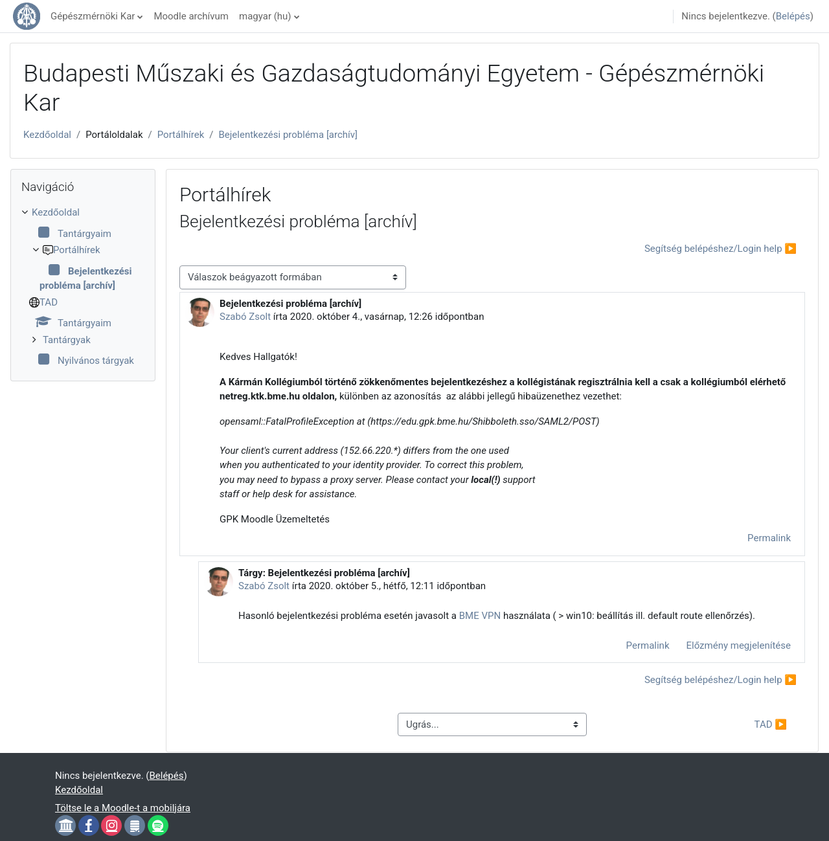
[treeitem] (82, 286)
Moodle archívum (191, 16)
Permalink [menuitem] (769, 538)
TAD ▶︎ (771, 724)
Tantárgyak (67, 340)
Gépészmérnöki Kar (93, 16)
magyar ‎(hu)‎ (265, 16)
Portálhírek (181, 134)
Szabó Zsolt (245, 316)
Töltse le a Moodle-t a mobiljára (122, 808)
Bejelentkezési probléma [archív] (288, 134)
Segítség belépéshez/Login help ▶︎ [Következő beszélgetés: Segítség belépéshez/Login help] (720, 248)
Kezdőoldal (47, 134)
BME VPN (480, 616)
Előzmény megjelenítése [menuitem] (739, 645)
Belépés (793, 16)
